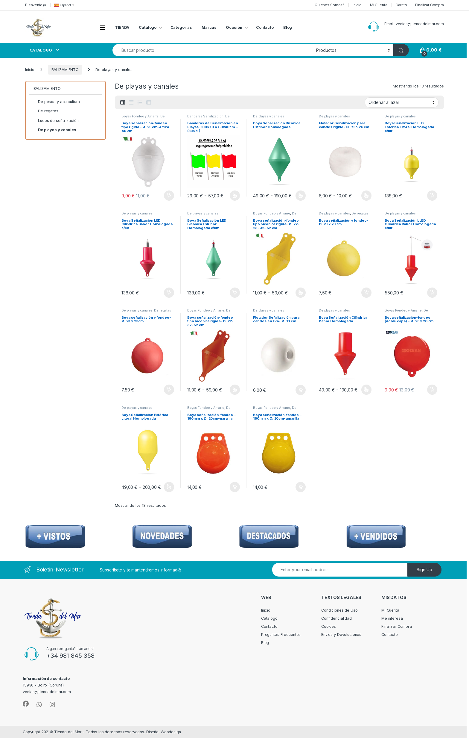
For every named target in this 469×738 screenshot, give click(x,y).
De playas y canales (143, 118)
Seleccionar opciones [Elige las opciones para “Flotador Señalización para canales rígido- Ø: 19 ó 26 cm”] (366, 195)
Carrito (401, 5)
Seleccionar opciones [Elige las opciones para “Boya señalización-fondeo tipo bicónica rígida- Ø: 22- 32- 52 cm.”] (235, 390)
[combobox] (212, 50)
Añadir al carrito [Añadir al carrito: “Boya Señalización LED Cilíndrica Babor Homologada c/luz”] (169, 293)
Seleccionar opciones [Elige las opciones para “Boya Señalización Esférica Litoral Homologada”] (169, 487)
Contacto (265, 27)
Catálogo (147, 27)
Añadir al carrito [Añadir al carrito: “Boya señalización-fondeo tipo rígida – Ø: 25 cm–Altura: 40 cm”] (169, 195)
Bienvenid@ (35, 5)
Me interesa (392, 618)
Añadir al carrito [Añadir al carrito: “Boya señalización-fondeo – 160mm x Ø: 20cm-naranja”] (235, 487)
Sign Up (424, 569)
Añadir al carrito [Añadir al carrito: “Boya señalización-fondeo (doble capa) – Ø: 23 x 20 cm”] (432, 390)
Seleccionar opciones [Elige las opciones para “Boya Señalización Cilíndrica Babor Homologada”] (366, 390)
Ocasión (234, 27)
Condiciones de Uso (339, 610)
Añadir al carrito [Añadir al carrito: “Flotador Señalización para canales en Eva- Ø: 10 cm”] (301, 390)
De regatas (359, 213)
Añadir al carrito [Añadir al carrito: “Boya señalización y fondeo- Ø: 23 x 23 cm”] (366, 293)
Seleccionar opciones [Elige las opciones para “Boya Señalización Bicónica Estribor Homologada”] (301, 195)
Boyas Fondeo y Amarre (140, 116)
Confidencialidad (336, 618)
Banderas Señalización (205, 116)
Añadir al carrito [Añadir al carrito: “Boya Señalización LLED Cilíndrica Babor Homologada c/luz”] (432, 293)
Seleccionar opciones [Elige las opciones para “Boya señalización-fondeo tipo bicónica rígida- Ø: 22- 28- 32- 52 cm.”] (301, 293)
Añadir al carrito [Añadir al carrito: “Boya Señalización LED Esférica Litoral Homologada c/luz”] (432, 195)
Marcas (209, 27)
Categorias (181, 27)
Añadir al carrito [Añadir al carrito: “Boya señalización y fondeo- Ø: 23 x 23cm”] (169, 390)
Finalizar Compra (429, 5)
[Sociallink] (26, 704)
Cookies (328, 626)
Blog (287, 27)
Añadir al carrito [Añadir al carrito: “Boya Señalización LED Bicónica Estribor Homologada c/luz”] (235, 293)
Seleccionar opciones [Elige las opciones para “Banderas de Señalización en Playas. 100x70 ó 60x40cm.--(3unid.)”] (235, 195)
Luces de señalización (56, 120)
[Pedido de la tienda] (401, 102)
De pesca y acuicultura (406, 312)
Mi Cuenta (378, 5)
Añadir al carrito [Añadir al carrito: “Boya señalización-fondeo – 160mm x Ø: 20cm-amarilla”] (301, 487)
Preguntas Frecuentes (281, 634)
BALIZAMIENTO (65, 69)
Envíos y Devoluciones (341, 634)
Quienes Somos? (329, 5)
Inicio (357, 5)
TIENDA (122, 27)
